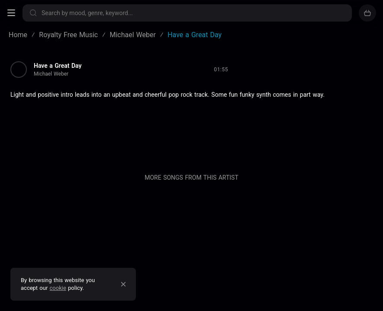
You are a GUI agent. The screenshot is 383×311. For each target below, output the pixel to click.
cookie (58, 288)
